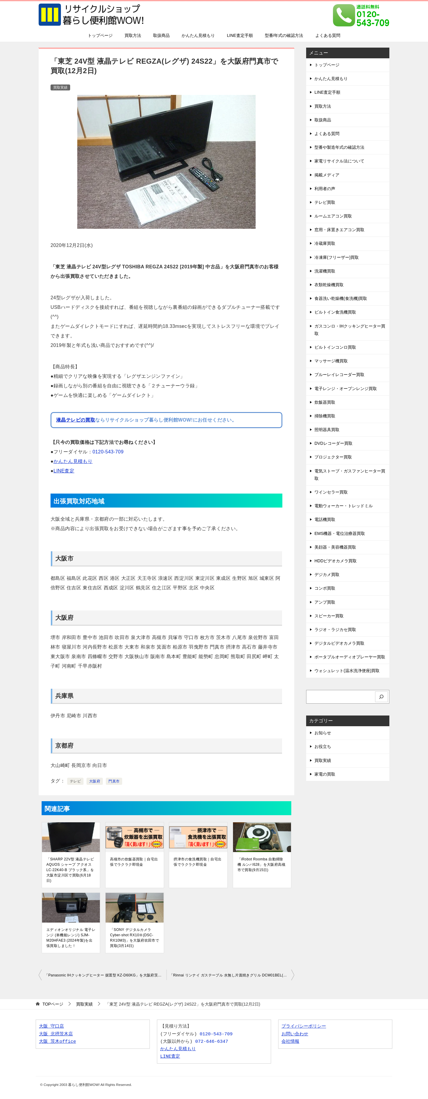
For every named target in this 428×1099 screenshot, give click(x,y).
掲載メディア (326, 175)
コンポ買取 (324, 588)
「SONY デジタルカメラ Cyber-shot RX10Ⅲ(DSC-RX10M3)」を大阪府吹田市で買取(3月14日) (134, 938)
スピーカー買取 (329, 615)
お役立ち (322, 746)
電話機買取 (324, 519)
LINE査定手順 (240, 35)
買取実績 (60, 87)
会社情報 (290, 1042)
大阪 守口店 (51, 1026)
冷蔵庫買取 (324, 243)
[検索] (381, 696)
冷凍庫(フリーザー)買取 (336, 257)
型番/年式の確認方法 (284, 35)
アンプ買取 (324, 602)
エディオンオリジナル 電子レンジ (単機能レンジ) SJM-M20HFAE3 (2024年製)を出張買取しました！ (70, 938)
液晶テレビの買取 (75, 419)
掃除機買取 (324, 416)
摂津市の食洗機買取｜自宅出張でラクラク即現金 (197, 862)
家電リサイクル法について (339, 161)
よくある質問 (327, 35)
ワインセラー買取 (331, 492)
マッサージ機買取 (331, 360)
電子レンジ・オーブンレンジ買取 (345, 388)
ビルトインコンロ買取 (335, 347)
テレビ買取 (324, 202)
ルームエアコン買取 (333, 216)
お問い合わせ (294, 1034)
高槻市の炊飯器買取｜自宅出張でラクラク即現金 (134, 862)
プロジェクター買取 (333, 457)
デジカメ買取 (326, 574)
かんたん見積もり (198, 35)
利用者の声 (324, 188)
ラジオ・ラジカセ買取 (335, 629)
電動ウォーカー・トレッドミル (343, 505)
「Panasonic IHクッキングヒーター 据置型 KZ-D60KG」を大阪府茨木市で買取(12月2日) (105, 975)
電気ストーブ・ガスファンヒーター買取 (349, 475)
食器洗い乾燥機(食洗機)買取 (340, 298)
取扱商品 (161, 35)
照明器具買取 (326, 429)
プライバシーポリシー (303, 1026)
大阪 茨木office (57, 1042)
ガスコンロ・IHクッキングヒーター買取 (349, 330)
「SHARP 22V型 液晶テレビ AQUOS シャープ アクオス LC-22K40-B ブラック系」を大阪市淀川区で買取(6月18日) (70, 870)
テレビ (75, 781)
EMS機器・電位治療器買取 (339, 533)
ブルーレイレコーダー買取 (339, 374)
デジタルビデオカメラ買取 (339, 643)
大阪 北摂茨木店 (56, 1034)
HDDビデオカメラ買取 (335, 560)
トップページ (100, 35)
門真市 (113, 781)
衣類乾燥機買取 (329, 284)
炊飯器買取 (324, 402)
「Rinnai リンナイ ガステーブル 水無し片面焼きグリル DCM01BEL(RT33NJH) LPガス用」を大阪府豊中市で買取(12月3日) (231, 975)
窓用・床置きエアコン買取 (339, 229)
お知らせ (322, 732)
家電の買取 (324, 774)
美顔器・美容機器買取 (335, 547)
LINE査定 (64, 470)
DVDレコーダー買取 (333, 443)
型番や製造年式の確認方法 (339, 147)
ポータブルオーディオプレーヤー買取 (349, 657)
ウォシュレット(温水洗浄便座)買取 (347, 670)
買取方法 (133, 35)
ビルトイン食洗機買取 (335, 312)
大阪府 (94, 781)
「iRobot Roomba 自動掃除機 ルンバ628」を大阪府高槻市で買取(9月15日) (261, 864)
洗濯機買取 (324, 271)
